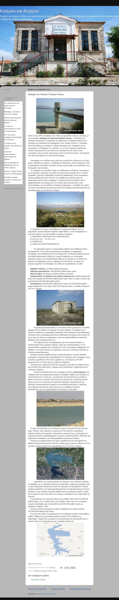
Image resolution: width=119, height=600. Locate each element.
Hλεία (55, 571)
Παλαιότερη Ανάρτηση (80, 589)
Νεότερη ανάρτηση (37, 589)
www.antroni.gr (37, 564)
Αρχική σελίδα (58, 589)
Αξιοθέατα (37, 571)
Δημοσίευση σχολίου (38, 579)
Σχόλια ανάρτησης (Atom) (46, 594)
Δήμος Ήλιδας (47, 571)
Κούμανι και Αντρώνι (19, 11)
